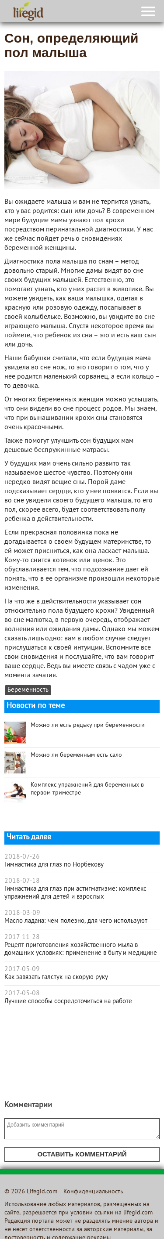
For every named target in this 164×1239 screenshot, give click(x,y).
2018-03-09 (22, 913)
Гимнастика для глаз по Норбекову (54, 865)
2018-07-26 (22, 857)
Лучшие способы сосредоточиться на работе (68, 1001)
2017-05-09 (22, 969)
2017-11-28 (22, 937)
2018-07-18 (22, 881)
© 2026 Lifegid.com (30, 1192)
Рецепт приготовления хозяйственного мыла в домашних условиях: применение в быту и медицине (80, 949)
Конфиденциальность (93, 1192)
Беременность (28, 690)
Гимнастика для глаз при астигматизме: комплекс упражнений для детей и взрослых (75, 893)
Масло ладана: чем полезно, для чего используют (75, 921)
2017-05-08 (22, 993)
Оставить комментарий (81, 1154)
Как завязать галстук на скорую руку (56, 977)
